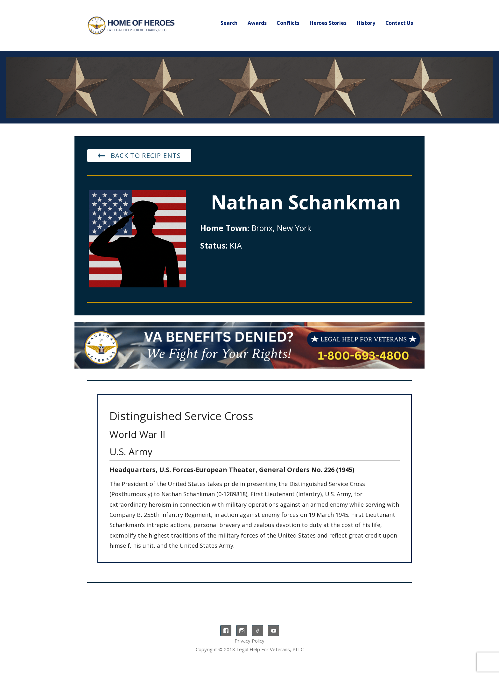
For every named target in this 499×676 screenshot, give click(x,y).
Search (229, 22)
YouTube (273, 630)
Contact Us (399, 22)
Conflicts (288, 22)
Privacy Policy (249, 640)
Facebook (225, 630)
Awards (257, 22)
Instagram (241, 630)
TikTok (257, 630)
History (366, 22)
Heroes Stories (328, 22)
